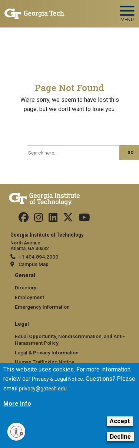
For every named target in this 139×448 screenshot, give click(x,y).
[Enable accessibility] (16, 432)
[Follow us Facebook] (24, 219)
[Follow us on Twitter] (68, 219)
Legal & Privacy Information (47, 353)
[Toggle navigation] (127, 7)
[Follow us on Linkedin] (53, 219)
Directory (25, 287)
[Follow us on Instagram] (38, 219)
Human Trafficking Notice (44, 362)
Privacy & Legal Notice (57, 386)
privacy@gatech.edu (43, 395)
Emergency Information (42, 307)
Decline (120, 443)
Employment (29, 297)
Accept (120, 427)
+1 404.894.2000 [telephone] (38, 257)
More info (17, 410)
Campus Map (34, 264)
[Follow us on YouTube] (84, 219)
